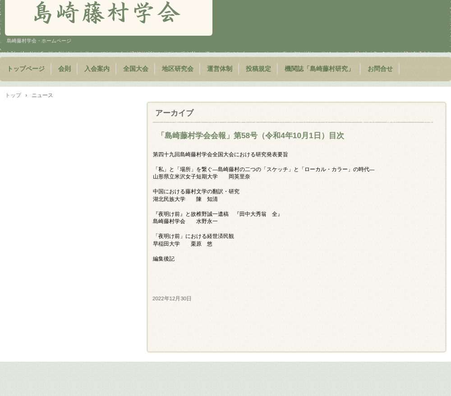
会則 (64, 68)
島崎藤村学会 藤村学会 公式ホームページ (108, 18)
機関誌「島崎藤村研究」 (319, 68)
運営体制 (219, 68)
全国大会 (135, 68)
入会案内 (97, 68)
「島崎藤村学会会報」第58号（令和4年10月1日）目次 (250, 135)
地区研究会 (177, 68)
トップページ (26, 68)
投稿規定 (258, 68)
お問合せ (380, 68)
